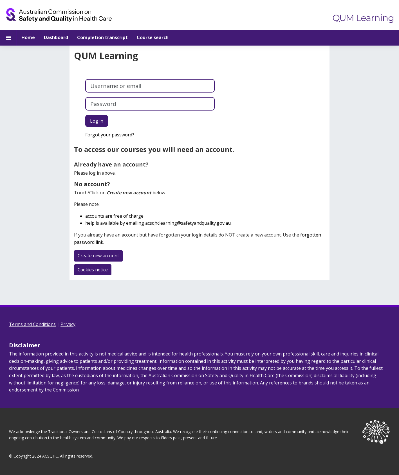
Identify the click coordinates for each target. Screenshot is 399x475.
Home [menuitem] (28, 37)
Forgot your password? (109, 135)
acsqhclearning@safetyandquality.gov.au (188, 223)
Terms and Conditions (32, 324)
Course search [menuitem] (153, 37)
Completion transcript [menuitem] (102, 37)
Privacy (67, 324)
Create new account (98, 256)
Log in (96, 121)
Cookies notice (93, 270)
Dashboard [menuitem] (56, 37)
